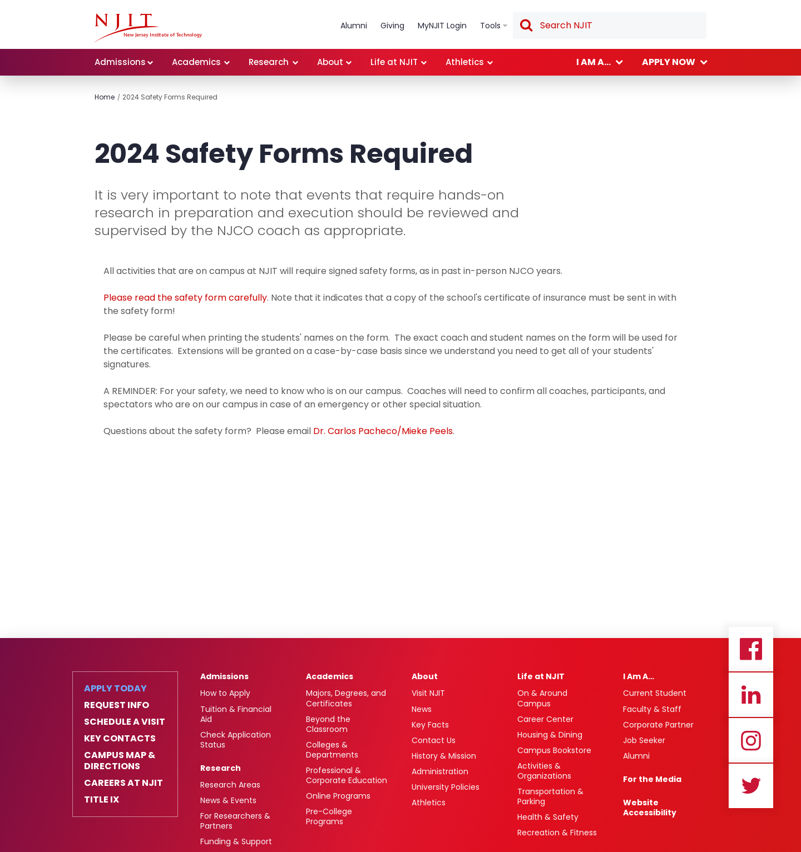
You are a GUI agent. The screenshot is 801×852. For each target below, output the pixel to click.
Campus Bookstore (554, 750)
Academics (196, 62)
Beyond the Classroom (328, 724)
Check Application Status (235, 740)
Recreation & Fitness (557, 833)
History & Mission (444, 756)
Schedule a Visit (124, 722)
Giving (392, 25)
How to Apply (225, 693)
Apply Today (115, 688)
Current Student (654, 693)
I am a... (593, 62)
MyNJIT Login (442, 25)
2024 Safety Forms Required (169, 97)
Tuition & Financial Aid (235, 714)
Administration (440, 771)
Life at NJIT (394, 62)
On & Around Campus (542, 698)
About (330, 62)
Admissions (120, 62)
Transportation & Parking (550, 796)
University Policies (445, 787)
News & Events (228, 800)
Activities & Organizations (544, 771)
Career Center (545, 719)
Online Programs (338, 796)
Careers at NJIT (123, 783)
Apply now (668, 62)
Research (269, 62)
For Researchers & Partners (235, 821)
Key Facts (430, 725)
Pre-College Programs (329, 816)
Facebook (751, 649)
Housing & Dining (549, 735)
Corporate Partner (658, 725)
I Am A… (638, 676)
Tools (490, 25)
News (422, 709)
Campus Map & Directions (119, 761)
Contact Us (434, 740)
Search (525, 26)
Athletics (465, 62)
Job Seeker (644, 740)
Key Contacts (120, 738)
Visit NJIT (428, 693)
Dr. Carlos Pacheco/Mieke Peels (383, 431)
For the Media (652, 779)
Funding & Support (236, 841)
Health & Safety (547, 817)
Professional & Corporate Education (346, 775)
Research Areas (230, 785)
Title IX (101, 799)
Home (105, 97)
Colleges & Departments (332, 750)
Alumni (353, 25)
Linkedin (751, 694)
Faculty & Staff (652, 709)
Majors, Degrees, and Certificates (346, 698)
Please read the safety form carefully (185, 297)
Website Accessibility (649, 808)
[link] (148, 27)
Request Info (116, 705)
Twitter (751, 786)
